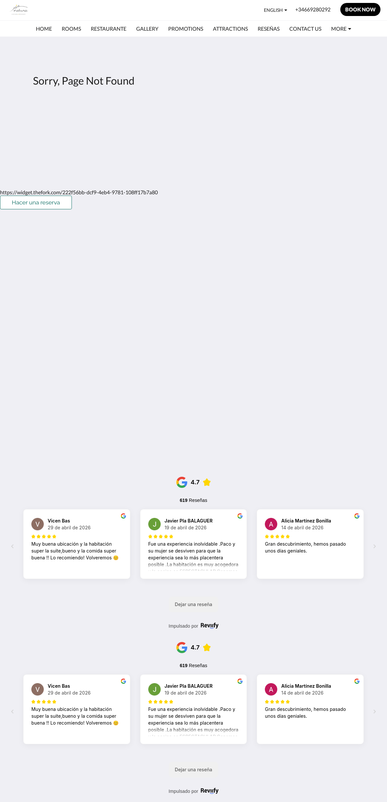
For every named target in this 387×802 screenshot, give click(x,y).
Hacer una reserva (36, 202)
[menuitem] (44, 29)
